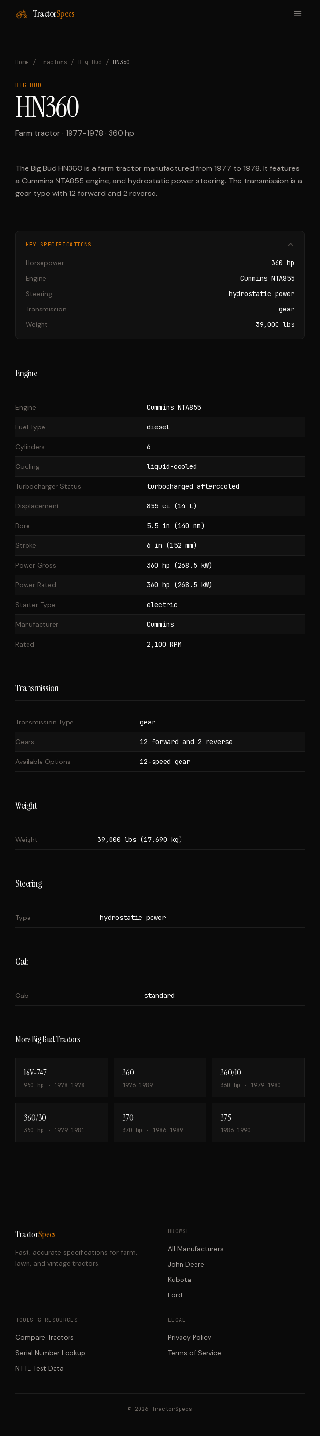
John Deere (186, 1264)
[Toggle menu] (298, 13)
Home (22, 62)
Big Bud (90, 62)
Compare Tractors (44, 1337)
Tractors (53, 62)
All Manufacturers (195, 1248)
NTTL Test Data (39, 1368)
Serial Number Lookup (50, 1352)
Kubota (179, 1279)
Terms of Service (194, 1352)
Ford (175, 1295)
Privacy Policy (189, 1337)
